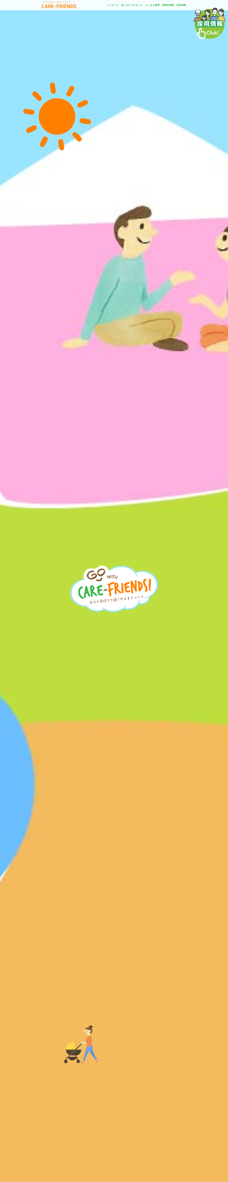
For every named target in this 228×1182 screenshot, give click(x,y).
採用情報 (181, 5)
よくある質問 (152, 5)
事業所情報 (168, 5)
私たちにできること (132, 5)
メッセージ (113, 5)
